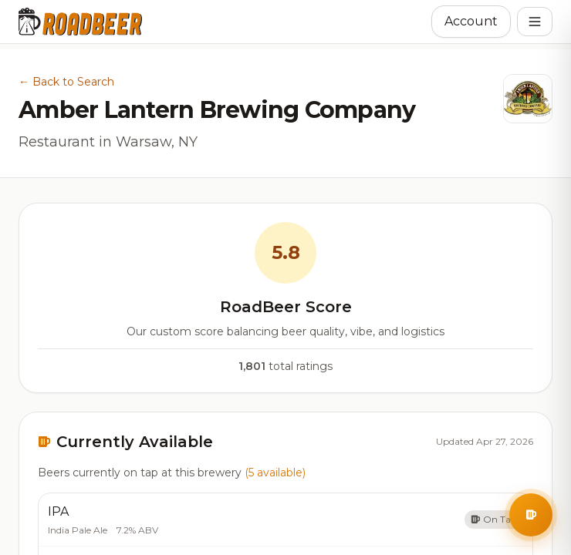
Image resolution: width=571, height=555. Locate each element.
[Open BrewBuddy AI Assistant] (530, 514)
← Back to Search (66, 82)
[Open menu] (534, 21)
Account (471, 21)
